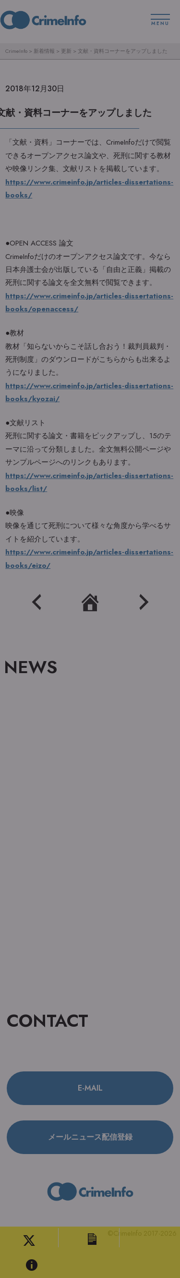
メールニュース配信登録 (90, 1137)
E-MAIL (90, 1088)
